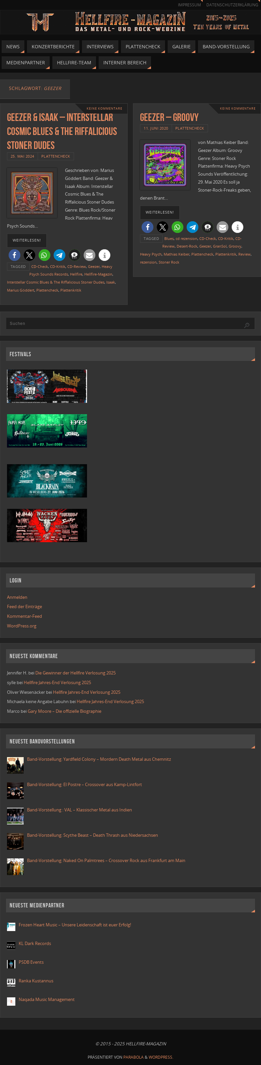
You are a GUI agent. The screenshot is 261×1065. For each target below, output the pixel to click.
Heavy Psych (151, 254)
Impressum (189, 5)
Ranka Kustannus (36, 981)
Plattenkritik (70, 290)
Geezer (94, 266)
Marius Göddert (20, 290)
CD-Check (39, 266)
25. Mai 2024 (22, 156)
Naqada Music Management (47, 999)
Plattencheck (55, 156)
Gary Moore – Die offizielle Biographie (64, 711)
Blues (169, 238)
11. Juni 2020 (156, 128)
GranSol (220, 246)
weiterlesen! (27, 240)
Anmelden (17, 597)
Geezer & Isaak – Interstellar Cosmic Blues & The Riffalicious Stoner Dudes (62, 131)
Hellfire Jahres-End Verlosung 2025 (57, 682)
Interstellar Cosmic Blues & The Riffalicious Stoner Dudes (55, 282)
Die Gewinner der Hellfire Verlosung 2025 (75, 673)
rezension (148, 262)
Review (244, 254)
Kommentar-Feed (24, 616)
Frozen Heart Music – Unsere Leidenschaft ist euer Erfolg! (75, 925)
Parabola (133, 1057)
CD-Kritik (57, 266)
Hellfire (76, 274)
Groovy (235, 246)
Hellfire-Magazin (98, 274)
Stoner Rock (169, 262)
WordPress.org (21, 626)
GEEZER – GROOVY (169, 117)
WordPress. (161, 1057)
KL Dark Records (35, 943)
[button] (14, 255)
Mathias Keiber (176, 254)
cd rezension (186, 238)
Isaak (110, 282)
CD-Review (76, 266)
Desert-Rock (187, 246)
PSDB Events (31, 962)
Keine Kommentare (104, 108)
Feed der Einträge (24, 606)
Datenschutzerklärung (232, 5)
